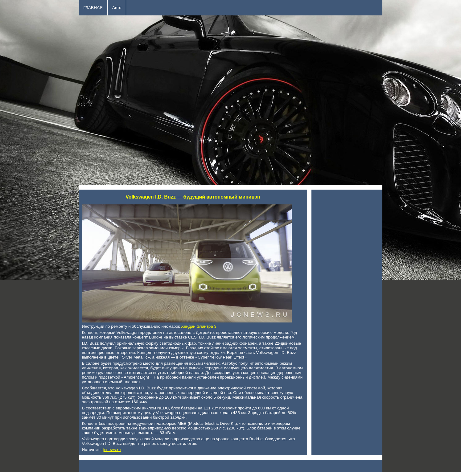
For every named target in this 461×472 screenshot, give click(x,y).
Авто (116, 7)
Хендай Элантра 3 (198, 326)
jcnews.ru (112, 449)
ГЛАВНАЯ (93, 7)
